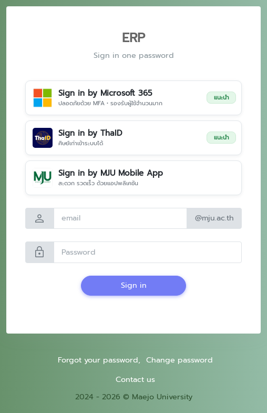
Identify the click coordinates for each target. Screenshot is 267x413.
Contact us (135, 379)
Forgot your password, (99, 360)
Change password (179, 360)
